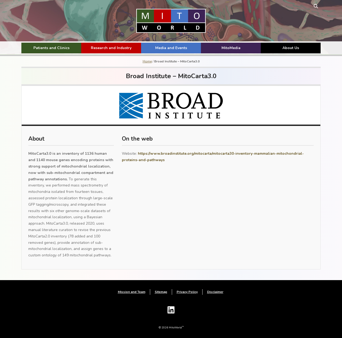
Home (147, 61)
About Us (290, 47)
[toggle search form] (316, 6)
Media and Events (171, 47)
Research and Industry (111, 47)
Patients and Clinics (51, 47)
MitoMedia (230, 47)
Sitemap (161, 292)
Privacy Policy (187, 292)
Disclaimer (215, 292)
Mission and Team (131, 292)
